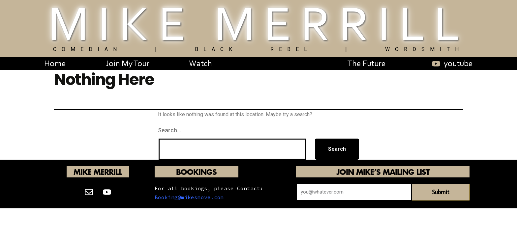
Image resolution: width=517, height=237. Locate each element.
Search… (169, 130)
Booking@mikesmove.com (189, 197)
